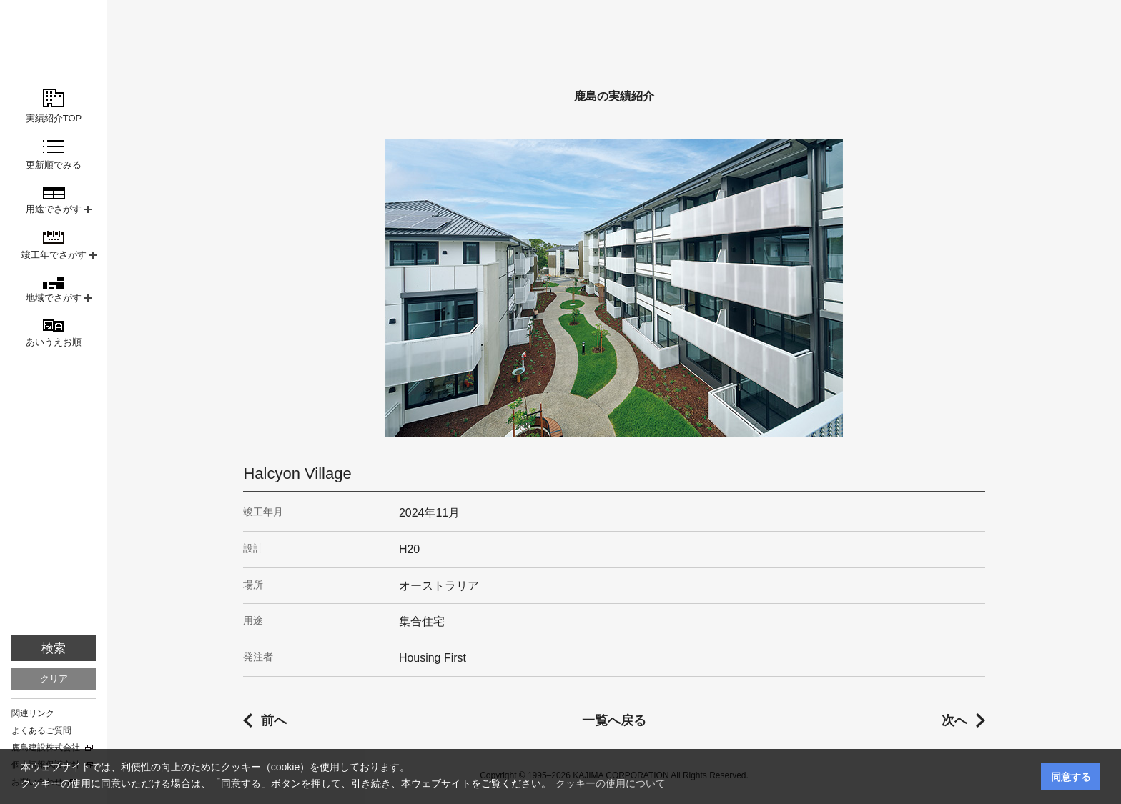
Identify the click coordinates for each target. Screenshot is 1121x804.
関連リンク (32, 713)
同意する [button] (1071, 777)
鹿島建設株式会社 (45, 747)
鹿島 (54, 36)
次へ (954, 720)
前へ (274, 720)
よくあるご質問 (41, 730)
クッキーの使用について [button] (610, 783)
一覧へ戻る (614, 720)
